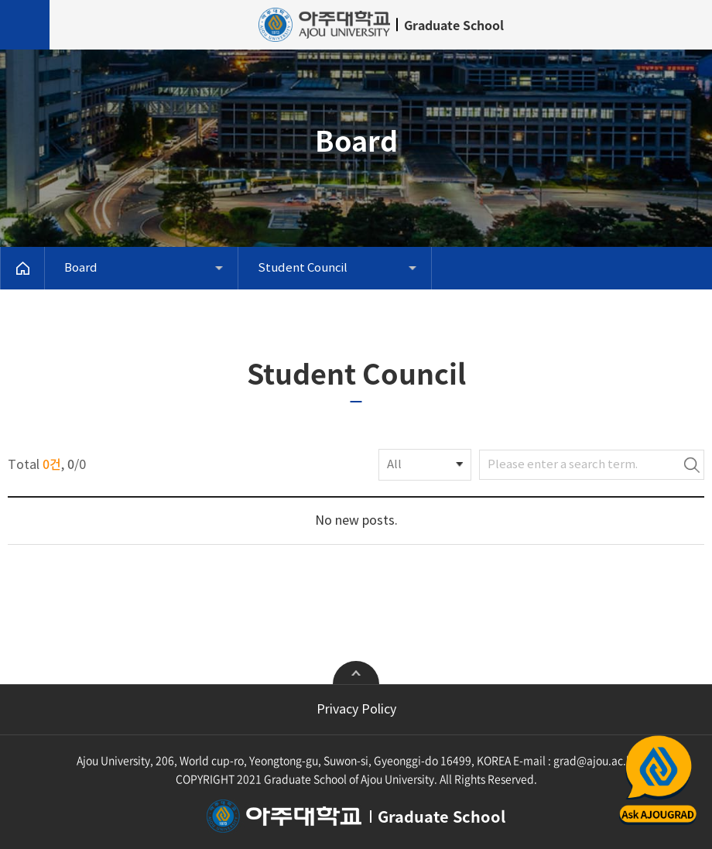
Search (691, 464)
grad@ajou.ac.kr (594, 760)
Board (81, 268)
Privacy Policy (356, 710)
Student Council (302, 268)
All (394, 464)
